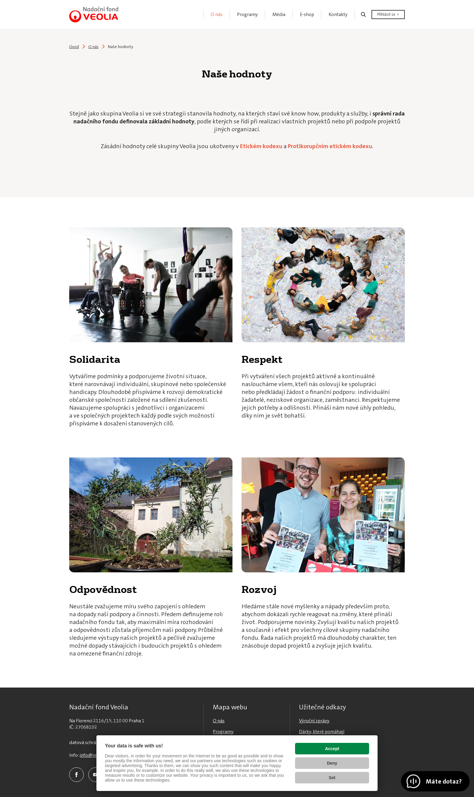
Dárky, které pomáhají (321, 731)
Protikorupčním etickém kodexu (330, 146)
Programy (223, 731)
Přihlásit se (386, 14)
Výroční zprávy (314, 720)
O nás (93, 46)
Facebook (76, 774)
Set (332, 777)
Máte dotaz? (443, 781)
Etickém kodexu (261, 146)
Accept (332, 748)
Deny (332, 763)
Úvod (74, 46)
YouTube (95, 774)
